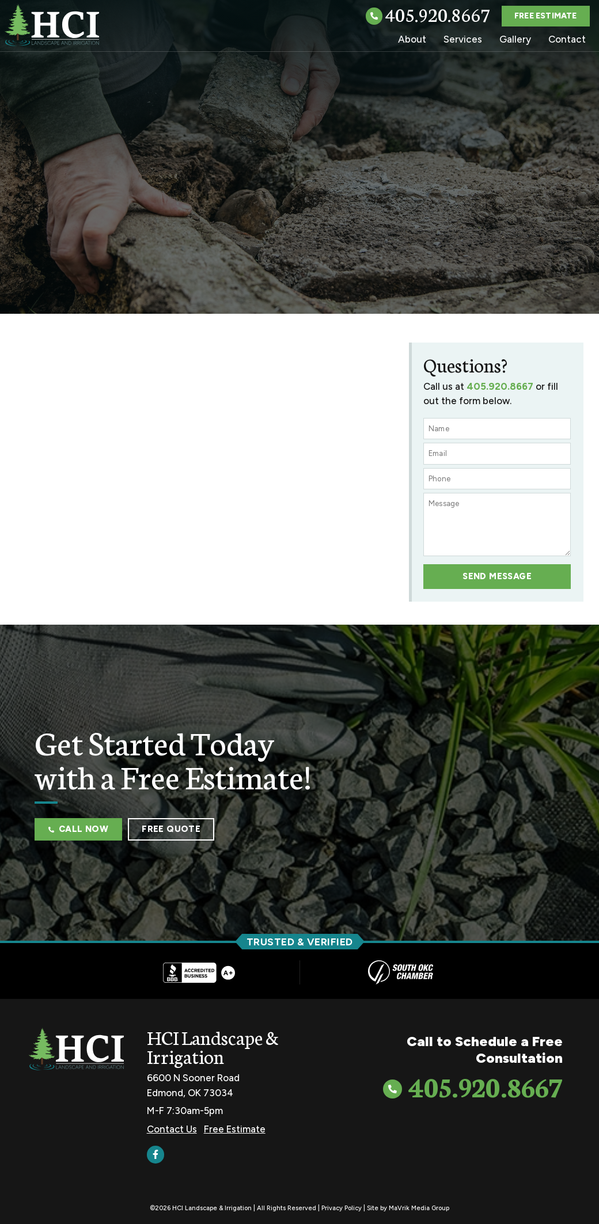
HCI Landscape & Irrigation (213, 1046)
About (412, 39)
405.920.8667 (437, 14)
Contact (567, 39)
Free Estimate (235, 1128)
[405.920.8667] (374, 16)
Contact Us (172, 1128)
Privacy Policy (341, 1207)
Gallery (515, 39)
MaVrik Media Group (419, 1207)
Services (462, 39)
